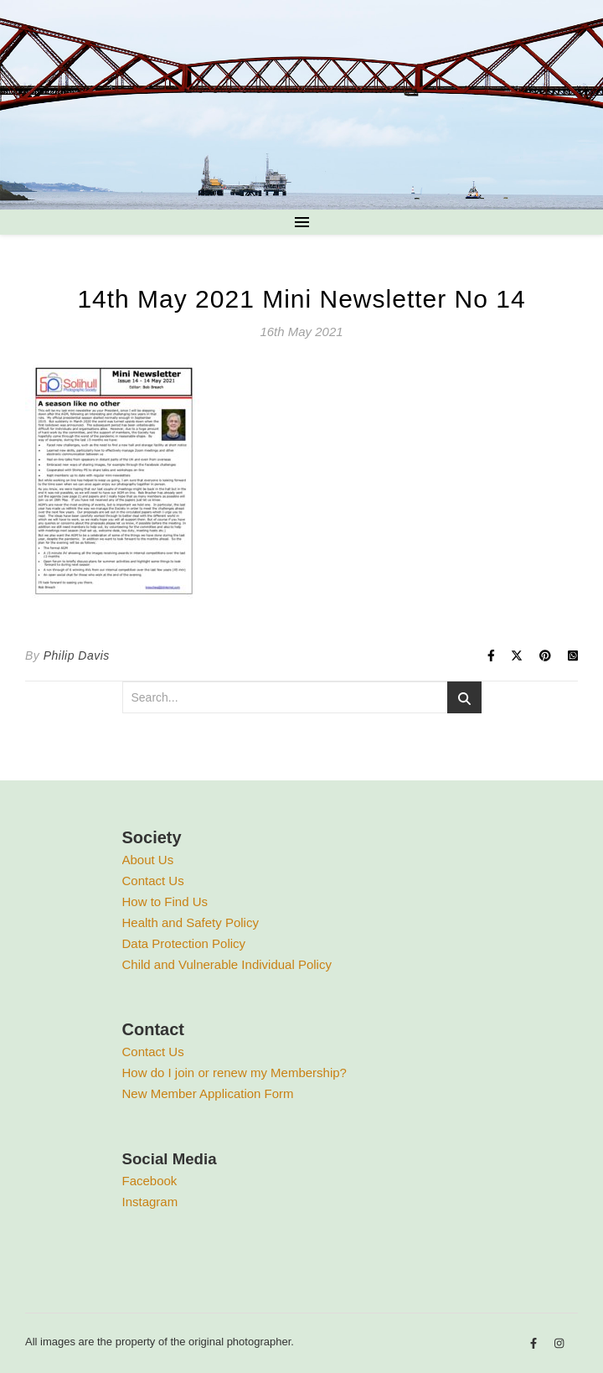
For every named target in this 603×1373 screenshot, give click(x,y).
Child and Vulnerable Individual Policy (227, 964)
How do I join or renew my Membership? (234, 1072)
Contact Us (153, 880)
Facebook (150, 1181)
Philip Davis (77, 655)
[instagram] (559, 1344)
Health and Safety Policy (190, 922)
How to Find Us (165, 901)
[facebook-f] (535, 1344)
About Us (148, 859)
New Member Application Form (208, 1093)
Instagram (150, 1201)
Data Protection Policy (184, 943)
